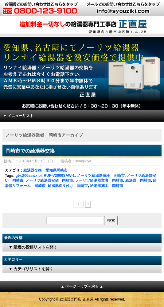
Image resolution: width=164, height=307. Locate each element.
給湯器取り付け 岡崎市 (68, 186)
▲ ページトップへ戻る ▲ (82, 286)
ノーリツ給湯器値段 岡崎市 (101, 175)
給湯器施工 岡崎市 (106, 186)
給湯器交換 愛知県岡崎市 (45, 170)
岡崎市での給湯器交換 (30, 151)
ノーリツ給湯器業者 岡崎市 (99, 180)
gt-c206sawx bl (28, 175)
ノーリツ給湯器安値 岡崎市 (49, 180)
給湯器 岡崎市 (138, 180)
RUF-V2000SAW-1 (59, 175)
